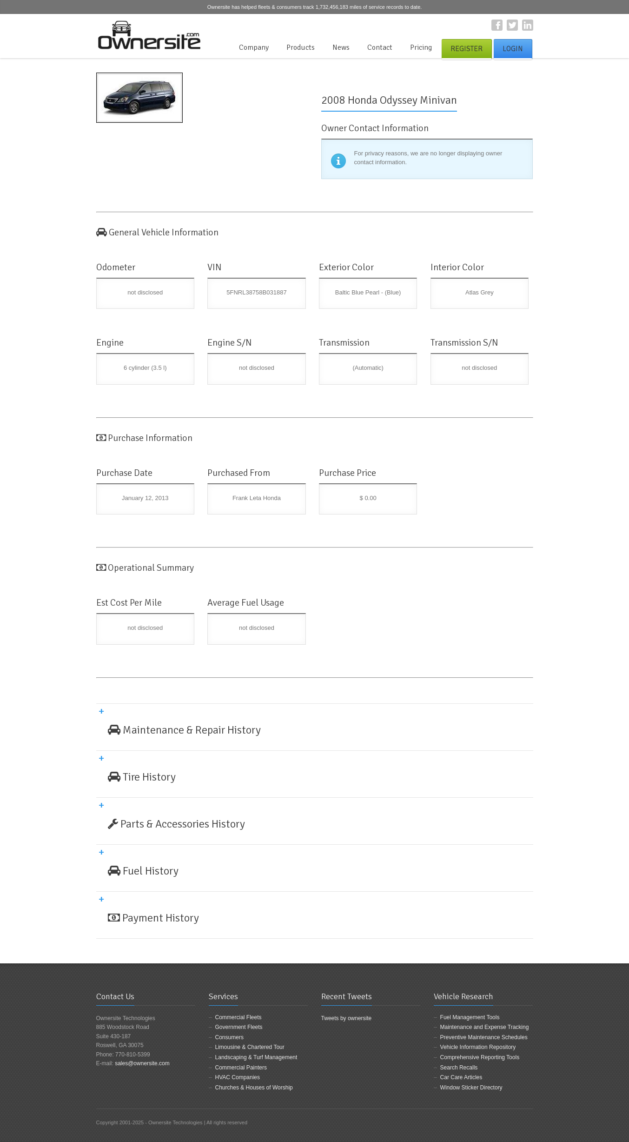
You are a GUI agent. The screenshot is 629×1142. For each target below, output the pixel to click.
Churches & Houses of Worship (254, 1087)
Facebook (497, 25)
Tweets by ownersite (346, 1018)
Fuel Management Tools (470, 1017)
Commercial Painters (241, 1067)
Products (300, 47)
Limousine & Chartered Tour (250, 1047)
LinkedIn (527, 25)
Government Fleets (239, 1027)
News (341, 47)
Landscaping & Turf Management (256, 1057)
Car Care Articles (461, 1077)
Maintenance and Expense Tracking (484, 1027)
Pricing (421, 47)
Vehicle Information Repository (478, 1047)
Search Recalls (459, 1067)
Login (513, 48)
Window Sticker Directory (471, 1087)
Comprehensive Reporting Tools (480, 1057)
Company (254, 47)
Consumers (229, 1037)
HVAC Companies (237, 1077)
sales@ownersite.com (142, 1063)
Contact (379, 47)
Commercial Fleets (238, 1017)
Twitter (512, 25)
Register (466, 48)
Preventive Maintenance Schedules (484, 1037)
